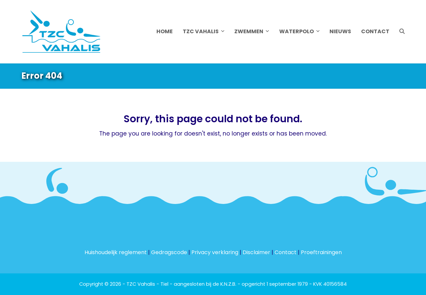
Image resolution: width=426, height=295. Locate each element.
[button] (402, 31)
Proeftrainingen (321, 252)
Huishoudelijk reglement (116, 252)
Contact (286, 252)
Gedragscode (169, 252)
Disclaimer (256, 252)
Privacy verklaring (214, 252)
